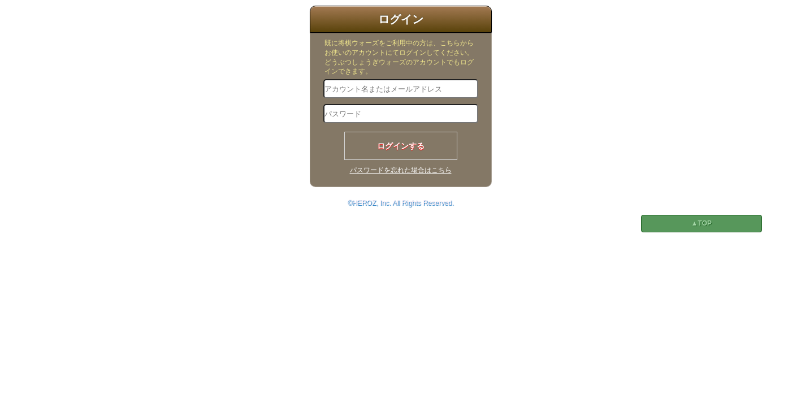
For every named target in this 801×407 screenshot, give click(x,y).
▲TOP (701, 223)
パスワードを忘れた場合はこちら (401, 170)
